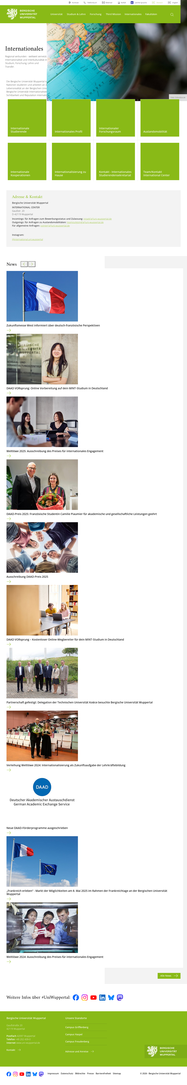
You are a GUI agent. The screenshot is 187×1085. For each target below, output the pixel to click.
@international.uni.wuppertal (27, 241)
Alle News (166, 978)
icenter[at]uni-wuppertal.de (55, 227)
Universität (56, 14)
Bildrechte (80, 1075)
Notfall (123, 2)
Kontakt (11, 1052)
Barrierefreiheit (103, 1075)
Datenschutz (67, 1075)
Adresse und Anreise (77, 1053)
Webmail (109, 2)
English (175, 2)
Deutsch (159, 2)
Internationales (133, 14)
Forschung (95, 14)
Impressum (53, 1075)
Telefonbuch (92, 2)
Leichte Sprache (141, 2)
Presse (90, 1075)
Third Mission (113, 14)
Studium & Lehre (76, 14)
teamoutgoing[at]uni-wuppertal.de (85, 224)
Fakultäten (151, 14)
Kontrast (75, 2)
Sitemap (117, 1075)
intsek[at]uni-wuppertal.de (98, 221)
